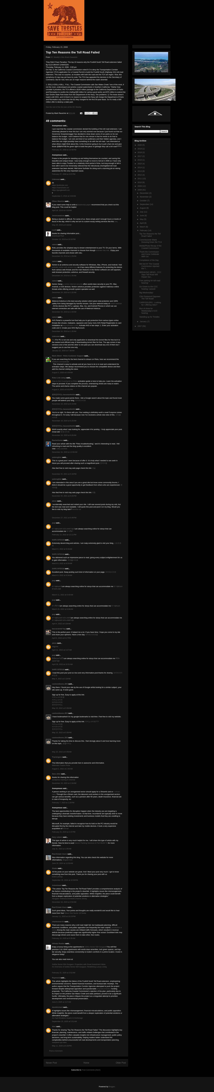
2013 (140, 171)
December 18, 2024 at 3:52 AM (64, 902)
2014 (140, 167)
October (143, 201)
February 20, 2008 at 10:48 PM (64, 150)
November (144, 197)
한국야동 (103, 463)
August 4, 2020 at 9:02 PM (62, 389)
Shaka (54, 868)
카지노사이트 (57, 700)
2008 (140, 190)
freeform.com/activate (60, 362)
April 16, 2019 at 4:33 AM (62, 210)
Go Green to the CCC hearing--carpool (148, 287)
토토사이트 (65, 432)
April (142, 223)
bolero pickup (57, 877)
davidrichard (57, 1007)
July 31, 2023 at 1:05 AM (61, 849)
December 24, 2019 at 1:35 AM (64, 331)
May (142, 219)
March (143, 227)
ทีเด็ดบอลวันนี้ (57, 658)
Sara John (56, 774)
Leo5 (54, 230)
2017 (140, 156)
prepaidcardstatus (104, 989)
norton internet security (73, 284)
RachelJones (57, 440)
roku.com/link (62, 449)
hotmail (66, 828)
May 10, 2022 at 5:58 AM (62, 708)
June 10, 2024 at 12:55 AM (62, 863)
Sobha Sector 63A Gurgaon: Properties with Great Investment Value (78, 964)
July (142, 212)
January (143, 321)
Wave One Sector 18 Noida (75, 913)
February (144, 230)
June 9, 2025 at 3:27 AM (61, 1002)
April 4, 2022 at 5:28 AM (61, 624)
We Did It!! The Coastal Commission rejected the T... (149, 266)
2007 (140, 326)
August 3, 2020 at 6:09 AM (62, 372)
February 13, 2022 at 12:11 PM (64, 535)
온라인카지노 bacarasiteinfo (63, 395)
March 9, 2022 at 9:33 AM (62, 549)
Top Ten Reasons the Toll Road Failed (150, 235)
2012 (140, 175)
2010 (140, 182)
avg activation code (70, 325)
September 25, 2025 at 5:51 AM (64, 1021)
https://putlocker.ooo (60, 185)
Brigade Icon (68, 860)
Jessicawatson (58, 216)
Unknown (56, 179)
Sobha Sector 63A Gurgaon (95, 947)
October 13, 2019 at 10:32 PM (63, 239)
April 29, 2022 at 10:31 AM (62, 664)
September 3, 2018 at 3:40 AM (64, 196)
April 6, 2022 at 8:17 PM (61, 638)
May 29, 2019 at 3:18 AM (62, 225)
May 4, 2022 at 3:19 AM (61, 679)
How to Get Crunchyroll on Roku (64, 381)
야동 (94, 492)
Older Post (121, 1063)
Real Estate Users (59, 854)
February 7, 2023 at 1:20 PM (63, 803)
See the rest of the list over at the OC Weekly (63, 107)
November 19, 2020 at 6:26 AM (64, 435)
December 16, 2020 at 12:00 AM (64, 452)
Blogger (112, 1087)
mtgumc (55, 646)
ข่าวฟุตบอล (56, 586)
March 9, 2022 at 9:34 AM (62, 575)
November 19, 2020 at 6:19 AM (64, 404)
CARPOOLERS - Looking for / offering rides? (150, 303)
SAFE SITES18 (58, 540)
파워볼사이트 (73, 560)
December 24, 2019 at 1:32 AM (64, 292)
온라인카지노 (57, 705)
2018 (140, 152)
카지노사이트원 (58, 697)
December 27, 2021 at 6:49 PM (64, 518)
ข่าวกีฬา (70, 531)
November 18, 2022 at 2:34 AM (64, 783)
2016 (140, 160)
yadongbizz (57, 457)
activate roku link (102, 250)
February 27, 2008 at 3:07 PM (63, 174)
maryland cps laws (59, 1042)
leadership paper (84, 205)
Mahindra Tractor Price (61, 765)
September (145, 204)
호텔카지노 (67, 743)
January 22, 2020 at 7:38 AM (63, 351)
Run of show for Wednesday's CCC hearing (148, 310)
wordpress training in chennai (63, 780)
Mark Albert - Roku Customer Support (68, 356)
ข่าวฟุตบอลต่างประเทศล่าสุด (63, 529)
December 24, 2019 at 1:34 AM (64, 312)
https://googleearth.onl (61, 190)
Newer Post (51, 1063)
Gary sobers (57, 837)
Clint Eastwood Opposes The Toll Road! (149, 297)
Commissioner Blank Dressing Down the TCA (150, 241)
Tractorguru (57, 757)
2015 (140, 164)
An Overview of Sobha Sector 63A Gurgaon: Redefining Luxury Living (79, 967)
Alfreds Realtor (58, 943)
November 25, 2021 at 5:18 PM (64, 474)
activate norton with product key (64, 267)
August (143, 208)
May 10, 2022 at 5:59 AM (62, 752)
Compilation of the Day (149, 260)
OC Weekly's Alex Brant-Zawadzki (63, 57)
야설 (94, 468)
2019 (140, 149)
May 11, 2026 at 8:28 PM (62, 1046)
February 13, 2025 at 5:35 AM (63, 938)
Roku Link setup (59, 378)
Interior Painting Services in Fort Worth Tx (91, 843)
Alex (54, 1026)
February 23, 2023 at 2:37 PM (63, 832)
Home (86, 1063)
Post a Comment (56, 1051)
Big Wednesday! (146, 293)
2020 (140, 145)
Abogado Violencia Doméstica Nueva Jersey (69, 899)
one (115, 221)
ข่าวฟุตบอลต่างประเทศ (60, 618)
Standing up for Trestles (149, 317)
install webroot (116, 303)
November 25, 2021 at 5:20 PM (64, 496)
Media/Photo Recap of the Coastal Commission (150, 247)
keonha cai (76, 509)
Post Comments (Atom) (91, 1070)
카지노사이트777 (92, 722)
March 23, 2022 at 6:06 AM (62, 609)
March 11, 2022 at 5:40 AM (62, 595)
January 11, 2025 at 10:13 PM (63, 916)
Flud (53, 340)
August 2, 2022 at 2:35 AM (62, 769)
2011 (140, 178)
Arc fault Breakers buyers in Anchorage (67, 1018)
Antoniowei (57, 885)
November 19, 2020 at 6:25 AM (64, 421)
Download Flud (58, 236)
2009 (140, 186)
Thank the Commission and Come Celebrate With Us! (149, 254)
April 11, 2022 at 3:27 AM (62, 650)
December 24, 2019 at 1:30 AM (64, 276)
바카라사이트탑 (91, 635)
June (142, 215)
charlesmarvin (58, 922)
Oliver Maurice (58, 201)
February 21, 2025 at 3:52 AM (63, 973)
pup (53, 523)
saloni (54, 244)
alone (54, 501)
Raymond (56, 978)
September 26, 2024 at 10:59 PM (65, 880)
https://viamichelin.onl (60, 188)
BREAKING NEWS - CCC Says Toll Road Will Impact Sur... (150, 274)
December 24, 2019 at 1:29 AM (64, 256)
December (144, 193)
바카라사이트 (80, 400)
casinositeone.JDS (60, 684)
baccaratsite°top (59, 629)
